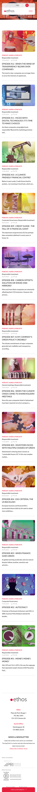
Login (17, 5)
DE (16, 60)
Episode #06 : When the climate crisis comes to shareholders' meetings (18, 394)
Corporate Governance (10, 220)
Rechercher (27, 5)
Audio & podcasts (15, 55)
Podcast (5, 55)
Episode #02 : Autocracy (15, 607)
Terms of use (23, 787)
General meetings (8, 385)
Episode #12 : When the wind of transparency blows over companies (18, 66)
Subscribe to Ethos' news (18, 749)
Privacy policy (10, 787)
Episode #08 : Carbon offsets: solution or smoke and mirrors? (17, 283)
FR (14, 60)
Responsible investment (10, 58)
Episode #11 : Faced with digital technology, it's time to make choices (17, 121)
